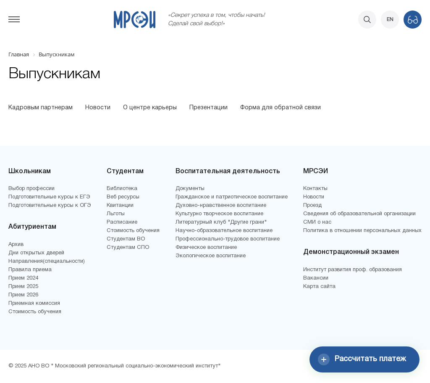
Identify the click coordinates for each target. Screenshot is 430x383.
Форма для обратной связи (280, 108)
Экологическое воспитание (211, 256)
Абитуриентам (32, 227)
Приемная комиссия (34, 303)
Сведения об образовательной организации (359, 214)
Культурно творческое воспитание (219, 214)
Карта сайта (319, 286)
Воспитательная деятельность (228, 171)
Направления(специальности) (46, 261)
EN (390, 19)
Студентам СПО (128, 247)
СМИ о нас (317, 222)
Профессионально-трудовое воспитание (228, 239)
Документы (190, 188)
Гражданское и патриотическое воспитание (232, 197)
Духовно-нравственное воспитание (221, 205)
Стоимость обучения (34, 311)
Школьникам (29, 171)
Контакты (315, 188)
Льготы (116, 214)
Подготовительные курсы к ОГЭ (49, 205)
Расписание (122, 222)
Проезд (312, 205)
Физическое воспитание (206, 247)
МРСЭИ (315, 171)
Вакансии (315, 278)
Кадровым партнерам (40, 108)
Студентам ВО (126, 239)
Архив (16, 244)
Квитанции (120, 205)
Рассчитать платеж (362, 359)
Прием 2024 (23, 278)
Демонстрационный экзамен (351, 252)
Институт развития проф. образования (352, 269)
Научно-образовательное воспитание (224, 230)
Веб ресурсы (123, 197)
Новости (97, 108)
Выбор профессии (31, 188)
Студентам (125, 171)
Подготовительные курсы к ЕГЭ (49, 197)
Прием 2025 (23, 286)
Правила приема (30, 269)
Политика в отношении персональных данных (362, 230)
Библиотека (122, 188)
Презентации (208, 108)
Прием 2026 (23, 295)
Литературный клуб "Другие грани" (221, 222)
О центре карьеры (150, 108)
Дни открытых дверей (36, 253)
